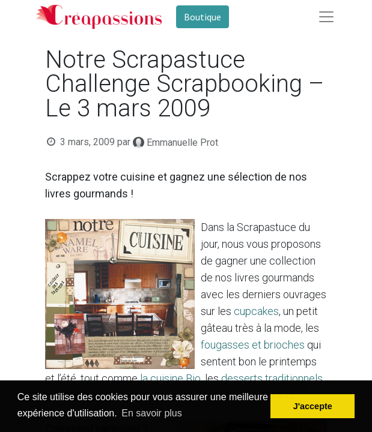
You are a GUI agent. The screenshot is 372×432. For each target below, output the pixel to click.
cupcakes (256, 311)
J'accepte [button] (312, 406)
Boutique (202, 17)
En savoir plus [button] (151, 413)
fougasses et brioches (253, 344)
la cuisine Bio (170, 378)
